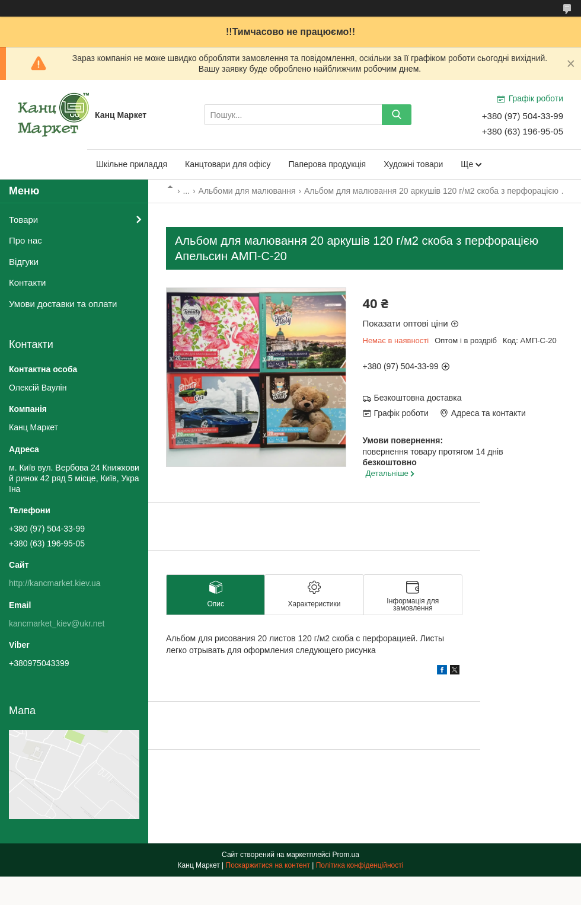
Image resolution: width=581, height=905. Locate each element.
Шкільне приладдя (131, 164)
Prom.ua (346, 854)
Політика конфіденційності (360, 865)
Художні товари (413, 164)
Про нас (25, 240)
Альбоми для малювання (247, 191)
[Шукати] (396, 114)
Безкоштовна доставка (418, 397)
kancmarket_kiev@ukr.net (56, 623)
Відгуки (24, 262)
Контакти (27, 282)
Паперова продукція (327, 164)
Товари (23, 220)
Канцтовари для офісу (228, 164)
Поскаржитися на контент (268, 865)
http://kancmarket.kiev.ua (55, 583)
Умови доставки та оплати (63, 304)
